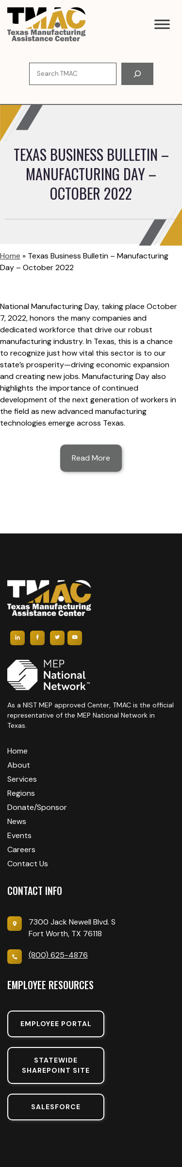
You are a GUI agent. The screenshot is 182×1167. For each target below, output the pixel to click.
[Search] (137, 74)
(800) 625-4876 (58, 955)
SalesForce (56, 1106)
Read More (91, 458)
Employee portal (56, 1023)
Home (10, 256)
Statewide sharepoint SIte (56, 1065)
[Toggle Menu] (162, 24)
